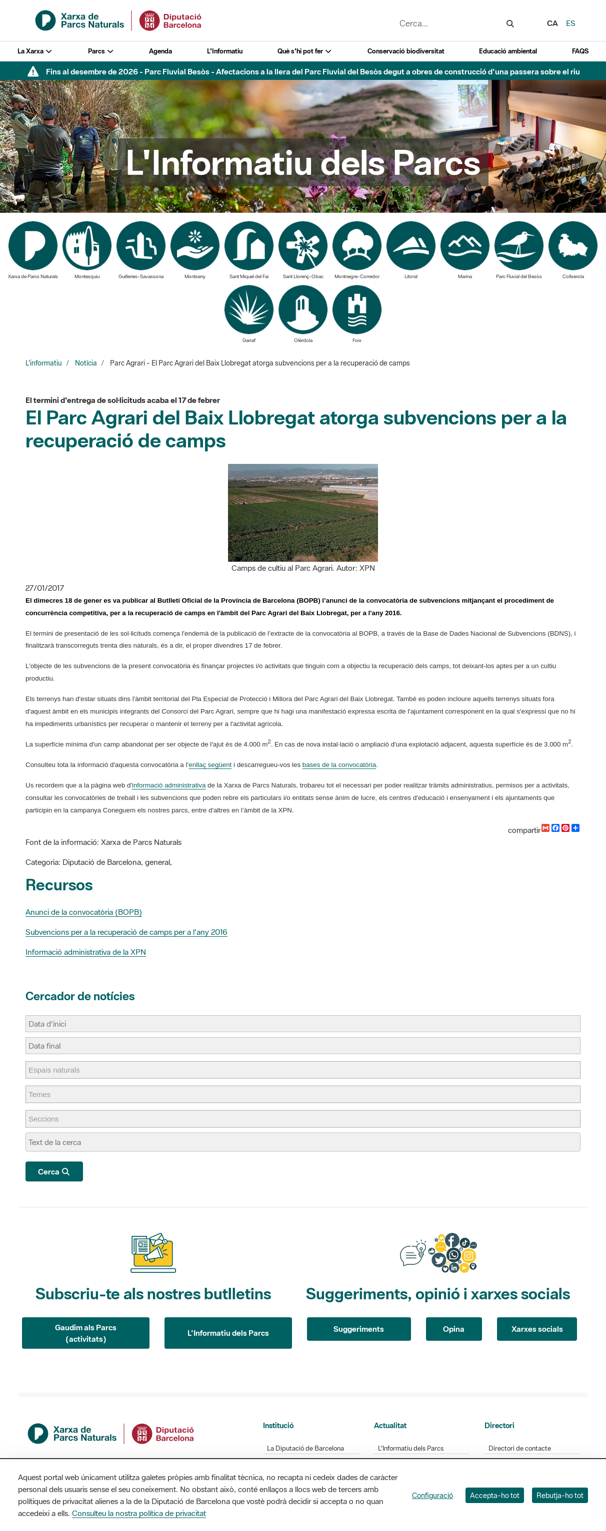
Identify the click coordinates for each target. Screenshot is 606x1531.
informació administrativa (169, 785)
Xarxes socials (537, 1329)
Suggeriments (359, 1329)
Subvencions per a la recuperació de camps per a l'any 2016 (127, 932)
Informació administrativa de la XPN (86, 952)
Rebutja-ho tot (560, 1495)
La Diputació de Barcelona (305, 1448)
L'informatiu (44, 363)
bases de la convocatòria (339, 764)
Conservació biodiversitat (406, 51)
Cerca (54, 1171)
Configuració (432, 1495)
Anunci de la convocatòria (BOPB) (84, 912)
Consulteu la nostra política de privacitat (139, 1513)
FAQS (580, 51)
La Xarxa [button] (35, 51)
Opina (453, 1329)
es (571, 23)
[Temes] (44, 1094)
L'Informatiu (224, 51)
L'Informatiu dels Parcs (228, 1333)
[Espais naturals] (59, 1070)
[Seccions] (49, 1119)
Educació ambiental (508, 51)
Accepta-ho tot (495, 1495)
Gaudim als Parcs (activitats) (85, 1333)
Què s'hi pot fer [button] (305, 51)
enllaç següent (210, 764)
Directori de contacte (519, 1448)
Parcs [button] (101, 51)
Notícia (86, 363)
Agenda (160, 51)
